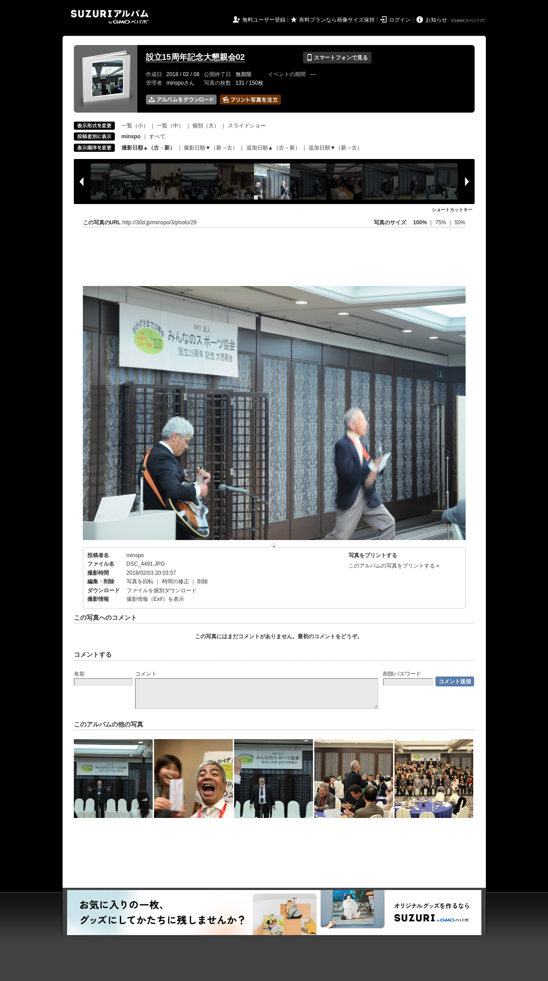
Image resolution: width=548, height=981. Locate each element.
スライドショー (247, 126)
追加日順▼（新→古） (335, 148)
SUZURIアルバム (110, 17)
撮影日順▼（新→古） (211, 148)
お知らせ (436, 20)
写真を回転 (140, 581)
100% (420, 222)
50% (459, 222)
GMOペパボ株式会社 (469, 20)
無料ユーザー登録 (263, 20)
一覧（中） (170, 126)
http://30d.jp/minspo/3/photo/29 (159, 222)
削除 (202, 581)
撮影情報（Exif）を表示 (155, 599)
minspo (135, 555)
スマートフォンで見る (337, 58)
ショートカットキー (452, 209)
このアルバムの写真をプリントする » (394, 566)
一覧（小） (135, 126)
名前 (79, 674)
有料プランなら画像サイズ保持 (337, 20)
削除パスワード (402, 674)
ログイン (400, 20)
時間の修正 (175, 581)
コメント (146, 674)
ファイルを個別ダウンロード (162, 590)
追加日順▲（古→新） (273, 148)
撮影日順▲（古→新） (149, 148)
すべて (157, 136)
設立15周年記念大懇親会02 (195, 57)
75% (441, 222)
